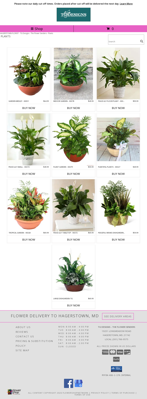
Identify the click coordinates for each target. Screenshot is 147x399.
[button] (116, 369)
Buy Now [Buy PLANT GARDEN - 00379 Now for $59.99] (73, 174)
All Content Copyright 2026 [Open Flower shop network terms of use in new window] (45, 392)
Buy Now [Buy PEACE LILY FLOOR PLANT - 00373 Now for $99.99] (118, 108)
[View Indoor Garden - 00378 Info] (73, 74)
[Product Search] (123, 41)
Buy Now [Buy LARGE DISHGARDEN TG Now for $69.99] (73, 305)
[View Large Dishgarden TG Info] (73, 271)
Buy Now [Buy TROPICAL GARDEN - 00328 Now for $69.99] (28, 239)
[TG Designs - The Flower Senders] (73, 21)
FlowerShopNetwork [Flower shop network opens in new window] (75, 392)
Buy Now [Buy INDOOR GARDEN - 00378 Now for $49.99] (73, 108)
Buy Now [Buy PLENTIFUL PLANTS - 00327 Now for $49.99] (118, 174)
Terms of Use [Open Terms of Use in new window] (82, 394)
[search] (141, 41)
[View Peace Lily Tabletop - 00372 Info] (73, 205)
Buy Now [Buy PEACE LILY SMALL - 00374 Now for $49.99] (28, 174)
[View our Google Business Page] (78, 387)
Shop (37, 28)
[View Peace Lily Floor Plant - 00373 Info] (118, 74)
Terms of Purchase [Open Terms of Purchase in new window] (123, 392)
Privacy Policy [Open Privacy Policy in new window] (100, 392)
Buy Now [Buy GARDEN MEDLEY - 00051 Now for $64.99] (28, 108)
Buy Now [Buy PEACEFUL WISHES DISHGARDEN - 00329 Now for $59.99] (118, 239)
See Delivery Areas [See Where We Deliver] (118, 316)
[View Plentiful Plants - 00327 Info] (118, 139)
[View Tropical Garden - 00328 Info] (28, 205)
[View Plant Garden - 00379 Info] (73, 139)
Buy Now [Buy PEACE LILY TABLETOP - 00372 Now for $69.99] (73, 239)
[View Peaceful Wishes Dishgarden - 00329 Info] (118, 205)
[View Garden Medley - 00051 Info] (28, 74)
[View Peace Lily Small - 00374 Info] (28, 139)
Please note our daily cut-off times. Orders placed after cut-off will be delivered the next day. (73, 3)
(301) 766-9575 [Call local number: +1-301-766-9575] (120, 339)
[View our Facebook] (68, 387)
